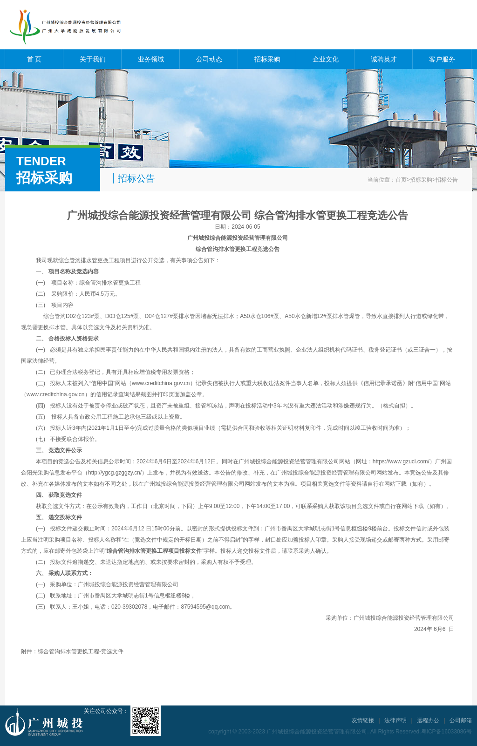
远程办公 (428, 720)
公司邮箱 (461, 720)
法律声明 (395, 720)
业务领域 (151, 59)
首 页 (34, 59)
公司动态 (209, 59)
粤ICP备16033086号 (446, 731)
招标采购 (267, 59)
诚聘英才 (384, 59)
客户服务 (442, 59)
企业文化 (326, 59)
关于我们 (93, 59)
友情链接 (363, 720)
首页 (401, 179)
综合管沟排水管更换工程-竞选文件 (80, 651)
